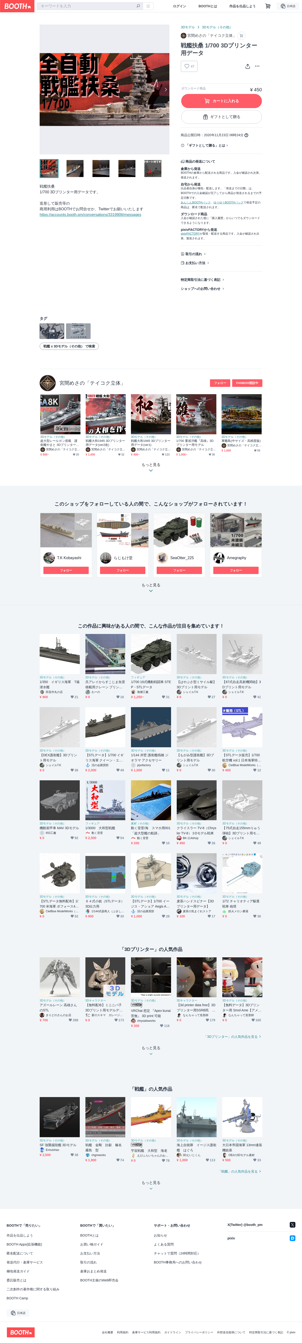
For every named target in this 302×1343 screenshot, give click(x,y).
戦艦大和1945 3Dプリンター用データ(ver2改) (105, 443)
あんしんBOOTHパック (196, 202)
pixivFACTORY (190, 233)
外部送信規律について (231, 1332)
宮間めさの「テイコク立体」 (92, 383)
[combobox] (90, 6)
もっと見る (151, 589)
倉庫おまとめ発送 (93, 1271)
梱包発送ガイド (18, 1271)
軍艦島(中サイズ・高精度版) (241, 441)
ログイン (179, 6)
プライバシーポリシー (199, 1332)
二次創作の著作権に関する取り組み (33, 1289)
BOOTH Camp (17, 1298)
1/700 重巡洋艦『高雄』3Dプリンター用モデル (195, 443)
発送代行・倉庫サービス (25, 1262)
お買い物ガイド (91, 1244)
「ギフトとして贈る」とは (205, 145)
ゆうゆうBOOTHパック (228, 202)
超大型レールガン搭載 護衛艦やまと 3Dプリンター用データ (59, 443)
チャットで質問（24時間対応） (177, 1253)
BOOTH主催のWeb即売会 (99, 1280)
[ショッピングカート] (268, 6)
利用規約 (122, 1332)
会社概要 (107, 1332)
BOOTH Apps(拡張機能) (24, 1244)
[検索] (138, 6)
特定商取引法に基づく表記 (200, 280)
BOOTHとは (207, 6)
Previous (43, 89)
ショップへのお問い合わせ (200, 289)
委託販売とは (16, 1280)
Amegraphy (236, 558)
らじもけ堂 (123, 558)
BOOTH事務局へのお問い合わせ (178, 1262)
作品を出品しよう (242, 6)
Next (165, 89)
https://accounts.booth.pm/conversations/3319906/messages (90, 215)
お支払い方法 (195, 263)
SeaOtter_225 (182, 558)
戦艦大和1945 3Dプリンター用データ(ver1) (150, 443)
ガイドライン (172, 1332)
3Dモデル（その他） (217, 27)
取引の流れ (193, 254)
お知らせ (160, 1235)
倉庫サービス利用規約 (146, 1332)
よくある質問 (164, 1244)
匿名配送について (20, 1253)
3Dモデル (188, 27)
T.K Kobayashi (69, 558)
